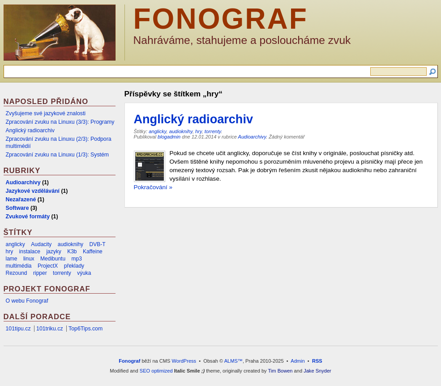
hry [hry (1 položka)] (9, 251)
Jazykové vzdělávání (33, 191)
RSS (317, 361)
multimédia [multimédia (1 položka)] (19, 266)
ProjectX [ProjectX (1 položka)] (48, 266)
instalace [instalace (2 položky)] (29, 251)
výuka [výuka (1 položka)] (84, 273)
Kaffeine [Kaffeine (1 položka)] (93, 251)
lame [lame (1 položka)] (11, 259)
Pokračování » (153, 187)
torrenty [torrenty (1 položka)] (62, 273)
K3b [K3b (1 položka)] (72, 251)
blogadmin (169, 136)
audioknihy (181, 131)
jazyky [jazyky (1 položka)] (53, 251)
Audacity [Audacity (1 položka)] (41, 244)
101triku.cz (49, 328)
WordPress (184, 361)
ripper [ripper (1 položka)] (40, 273)
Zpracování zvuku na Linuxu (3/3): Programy (60, 122)
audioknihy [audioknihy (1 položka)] (70, 244)
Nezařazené (21, 199)
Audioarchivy (252, 136)
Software (17, 208)
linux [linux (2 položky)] (28, 259)
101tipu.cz (18, 328)
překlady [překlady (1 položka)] (74, 266)
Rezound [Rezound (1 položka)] (16, 273)
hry (198, 131)
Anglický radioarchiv (193, 119)
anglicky (157, 131)
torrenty (213, 131)
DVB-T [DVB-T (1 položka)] (98, 244)
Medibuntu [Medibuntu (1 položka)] (52, 259)
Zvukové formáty (28, 216)
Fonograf (220, 19)
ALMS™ (233, 361)
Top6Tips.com (86, 328)
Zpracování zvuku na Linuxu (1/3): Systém (57, 155)
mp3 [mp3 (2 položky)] (77, 259)
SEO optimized (156, 370)
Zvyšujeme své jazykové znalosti (46, 113)
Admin (297, 361)
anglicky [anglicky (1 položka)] (15, 244)
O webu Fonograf (27, 301)
